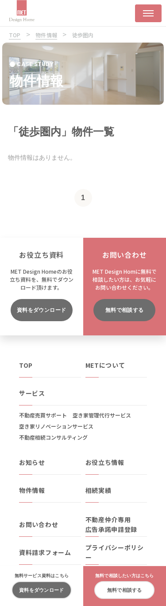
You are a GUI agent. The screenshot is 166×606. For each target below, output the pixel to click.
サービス (32, 393)
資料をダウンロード (41, 310)
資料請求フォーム (45, 552)
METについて (105, 365)
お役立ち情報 (104, 462)
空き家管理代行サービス (102, 415)
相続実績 (98, 490)
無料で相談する (124, 310)
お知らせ (32, 462)
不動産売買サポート (43, 415)
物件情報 (32, 490)
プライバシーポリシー (114, 552)
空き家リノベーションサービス (56, 426)
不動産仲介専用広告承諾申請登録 (111, 524)
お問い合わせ (38, 524)
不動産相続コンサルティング (53, 437)
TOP (26, 365)
